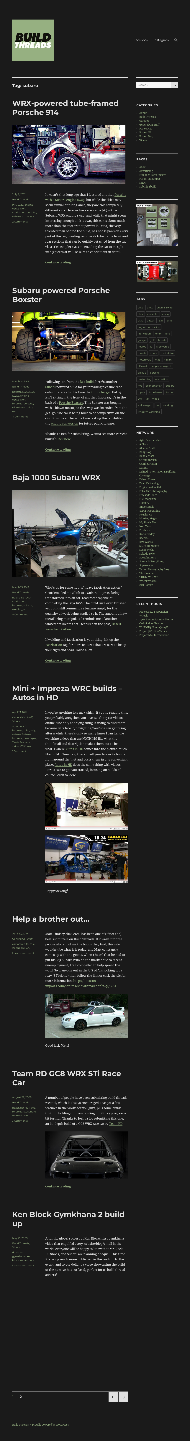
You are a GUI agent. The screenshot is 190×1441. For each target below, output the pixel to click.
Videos (16, 721)
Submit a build (147, 186)
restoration (161, 379)
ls (151, 346)
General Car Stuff (22, 717)
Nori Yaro (144, 526)
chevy (165, 314)
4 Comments (20, 614)
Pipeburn (144, 530)
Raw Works (146, 542)
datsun (151, 320)
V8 (147, 398)
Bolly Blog (145, 452)
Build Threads (20, 199)
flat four (25, 1107)
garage (142, 340)
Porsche (65, 402)
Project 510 (145, 128)
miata (153, 353)
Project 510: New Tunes (153, 631)
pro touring (144, 379)
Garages (144, 120)
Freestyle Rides (148, 495)
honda (162, 340)
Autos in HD (74, 749)
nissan (168, 359)
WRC (23, 745)
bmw (150, 307)
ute (140, 398)
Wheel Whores (148, 581)
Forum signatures (149, 178)
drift (169, 320)
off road (142, 366)
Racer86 (144, 538)
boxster (16, 391)
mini (26, 730)
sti (13, 407)
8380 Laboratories (150, 440)
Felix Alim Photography (153, 491)
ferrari (158, 333)
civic (140, 320)
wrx (32, 216)
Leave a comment (23, 953)
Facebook (141, 40)
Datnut (143, 467)
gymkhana (19, 1256)
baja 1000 (25, 597)
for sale (30, 943)
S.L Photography (149, 545)
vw (157, 405)
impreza (17, 403)
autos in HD (19, 726)
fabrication (18, 212)
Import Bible (146, 506)
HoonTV (144, 503)
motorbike (167, 353)
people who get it (161, 366)
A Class (143, 444)
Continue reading (58, 262)
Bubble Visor (146, 456)
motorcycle (144, 359)
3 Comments (20, 1120)
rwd (140, 385)
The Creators (147, 573)
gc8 (33, 1107)
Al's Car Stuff (147, 448)
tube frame (155, 392)
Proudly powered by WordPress (50, 1424)
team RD (17, 1115)
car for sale (18, 943)
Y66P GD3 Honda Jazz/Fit (154, 627)
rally (32, 730)
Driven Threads (148, 479)
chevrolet (152, 314)
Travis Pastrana (21, 742)
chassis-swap (165, 307)
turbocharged (101, 392)
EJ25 (32, 391)
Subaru (50, 387)
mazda (142, 353)
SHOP (142, 182)
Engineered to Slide (150, 487)
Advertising (146, 171)
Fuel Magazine (147, 499)
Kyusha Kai (145, 514)
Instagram (161, 40)
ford (167, 333)
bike (140, 307)
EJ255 (15, 395)
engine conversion (64, 423)
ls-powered (162, 346)
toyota (141, 392)
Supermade (146, 565)
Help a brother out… (50, 918)
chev (140, 314)
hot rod (142, 346)
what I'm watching (149, 411)
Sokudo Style (147, 553)
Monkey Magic (148, 518)
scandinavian (154, 385)
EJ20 (20, 204)
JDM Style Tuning (149, 510)
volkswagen (145, 405)
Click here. (64, 439)
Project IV (145, 132)
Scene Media (146, 549)
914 (14, 204)
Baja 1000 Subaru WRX (56, 477)
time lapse (30, 738)
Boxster (77, 402)
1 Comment (19, 751)
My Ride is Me (147, 522)
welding (17, 609)
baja (15, 597)
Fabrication (53, 645)
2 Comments (20, 221)
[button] (175, 40)
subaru (16, 216)
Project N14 (146, 136)
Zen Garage (146, 585)
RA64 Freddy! (147, 534)
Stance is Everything (151, 561)
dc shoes (17, 1252)
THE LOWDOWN (148, 577)
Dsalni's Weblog (149, 483)
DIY (161, 320)
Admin (143, 113)
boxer (15, 1107)
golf (152, 340)
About (142, 167)
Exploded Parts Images (152, 175)
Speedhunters (147, 557)
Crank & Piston (148, 463)
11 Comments (20, 416)
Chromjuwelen (148, 460)
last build (87, 382)
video (15, 745)
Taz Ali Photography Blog (154, 569)
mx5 (157, 359)
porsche (31, 212)
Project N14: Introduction (154, 635)
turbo (25, 216)
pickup (142, 372)
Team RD (115, 1123)
